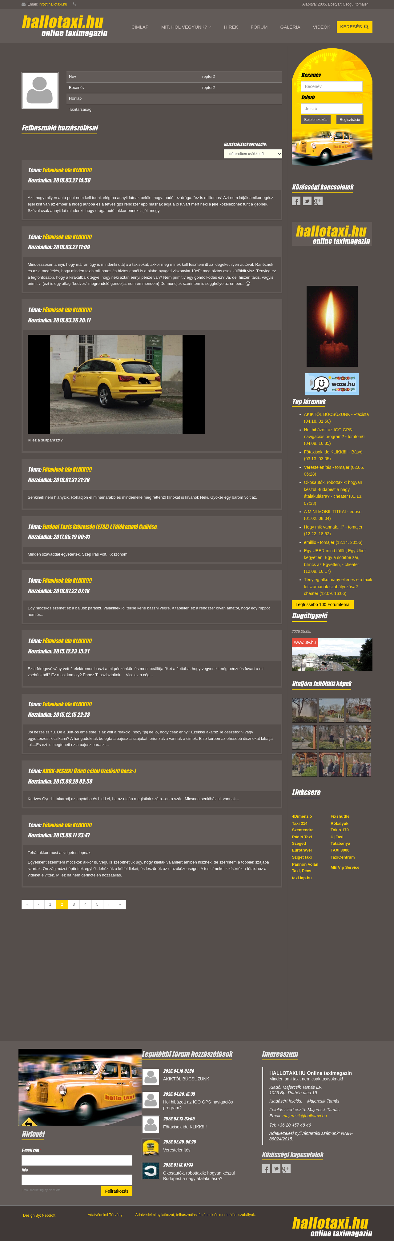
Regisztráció (350, 120)
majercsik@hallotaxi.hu (305, 1115)
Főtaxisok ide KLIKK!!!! (66, 170)
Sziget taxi (302, 857)
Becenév (310, 75)
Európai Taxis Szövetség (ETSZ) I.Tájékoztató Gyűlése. (99, 526)
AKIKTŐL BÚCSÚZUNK (186, 1078)
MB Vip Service (345, 867)
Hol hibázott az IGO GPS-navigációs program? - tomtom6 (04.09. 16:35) (334, 436)
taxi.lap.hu (302, 878)
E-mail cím (31, 1150)
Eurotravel (302, 850)
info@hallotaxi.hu (53, 4)
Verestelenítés (177, 1149)
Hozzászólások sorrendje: (245, 144)
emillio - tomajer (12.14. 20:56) (333, 542)
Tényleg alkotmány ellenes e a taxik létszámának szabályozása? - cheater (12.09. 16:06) (338, 586)
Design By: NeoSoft (39, 1215)
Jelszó (307, 97)
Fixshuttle (340, 816)
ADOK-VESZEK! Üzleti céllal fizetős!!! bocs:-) (89, 771)
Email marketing (33, 1190)
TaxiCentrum (343, 857)
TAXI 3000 (340, 850)
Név (25, 1169)
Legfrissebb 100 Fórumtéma (323, 604)
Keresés (354, 26)
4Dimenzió (302, 816)
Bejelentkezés (316, 120)
